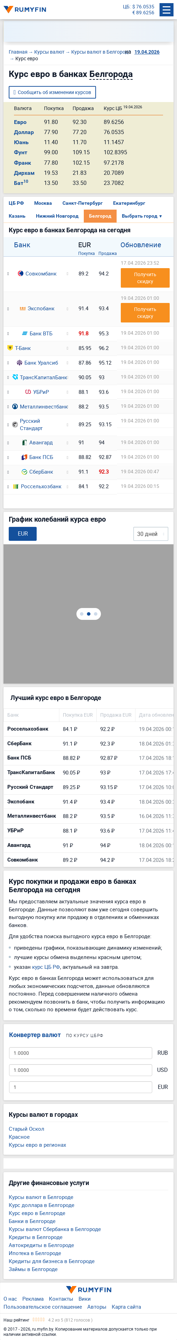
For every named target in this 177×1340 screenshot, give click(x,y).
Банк (22, 245)
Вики (85, 1298)
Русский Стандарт (27, 424)
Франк (22, 162)
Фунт (20, 152)
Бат (21, 183)
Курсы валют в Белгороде (41, 1197)
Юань (21, 142)
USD (162, 1070)
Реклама (33, 1298)
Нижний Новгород (57, 216)
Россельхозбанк (37, 486)
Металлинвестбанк (37, 406)
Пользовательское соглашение (42, 1306)
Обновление (140, 245)
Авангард (37, 442)
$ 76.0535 (143, 7)
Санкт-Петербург (82, 203)
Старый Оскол (26, 1128)
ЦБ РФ (16, 203)
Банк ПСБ (37, 456)
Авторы (96, 1306)
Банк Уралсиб (37, 362)
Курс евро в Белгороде (37, 1213)
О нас (10, 1298)
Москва (43, 203)
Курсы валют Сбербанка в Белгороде (55, 1229)
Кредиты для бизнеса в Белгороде (52, 1261)
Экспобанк (37, 308)
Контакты (61, 1298)
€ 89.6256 (143, 13)
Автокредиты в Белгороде (41, 1245)
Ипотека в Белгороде (35, 1253)
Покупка (86, 253)
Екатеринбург (129, 203)
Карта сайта (126, 1306)
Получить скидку (145, 278)
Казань (17, 216)
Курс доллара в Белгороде (41, 1205)
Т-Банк (19, 347)
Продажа (107, 253)
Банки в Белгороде (32, 1221)
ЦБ (126, 7)
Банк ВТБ (37, 333)
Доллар (24, 132)
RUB (162, 1053)
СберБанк (37, 471)
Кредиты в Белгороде (35, 1237)
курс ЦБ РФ (46, 966)
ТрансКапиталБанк (37, 377)
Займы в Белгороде (33, 1269)
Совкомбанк (37, 273)
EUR (163, 1087)
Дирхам (24, 173)
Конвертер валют (35, 1034)
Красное (19, 1136)
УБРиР (37, 391)
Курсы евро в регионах (37, 1145)
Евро (20, 122)
